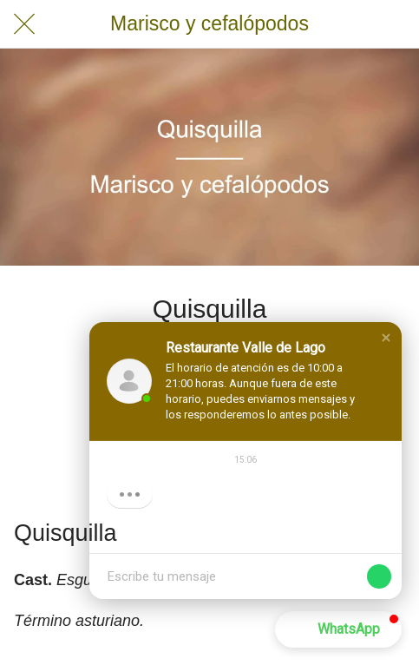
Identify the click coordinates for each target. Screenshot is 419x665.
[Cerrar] (24, 24)
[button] (386, 337)
